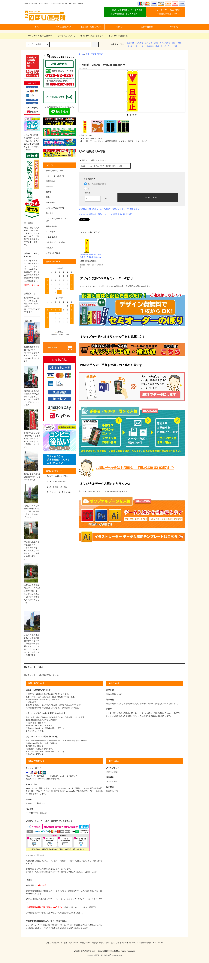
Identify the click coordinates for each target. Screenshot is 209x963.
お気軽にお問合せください (167, 14)
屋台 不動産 (176, 43)
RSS (154, 943)
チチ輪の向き (89, 179)
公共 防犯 (148, 43)
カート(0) (171, 26)
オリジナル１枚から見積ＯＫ (39, 36)
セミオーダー (139, 46)
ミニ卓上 (150, 46)
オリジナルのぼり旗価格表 (90, 36)
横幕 (157, 46)
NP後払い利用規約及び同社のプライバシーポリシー (46, 899)
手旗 (175, 46)
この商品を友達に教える (88, 209)
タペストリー (166, 46)
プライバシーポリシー (125, 943)
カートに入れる (148, 197)
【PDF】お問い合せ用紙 (55, 482)
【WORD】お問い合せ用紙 (57, 476)
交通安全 (130, 43)
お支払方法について (64, 27)
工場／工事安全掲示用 (95, 54)
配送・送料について (72, 943)
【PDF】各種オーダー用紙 (56, 487)
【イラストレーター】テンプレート (59, 493)
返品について (103, 214)
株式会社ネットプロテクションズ (56, 891)
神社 (156, 43)
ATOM (160, 943)
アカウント (118, 26)
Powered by (104, 955)
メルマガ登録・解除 (143, 943)
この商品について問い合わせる (112, 209)
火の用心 (139, 43)
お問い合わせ (145, 26)
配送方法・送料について (91, 27)
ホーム (37, 27)
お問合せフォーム (31, 285)
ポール (129, 46)
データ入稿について (65, 36)
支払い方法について (54, 943)
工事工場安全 (165, 43)
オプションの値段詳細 (87, 214)
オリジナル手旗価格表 (116, 36)
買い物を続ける (133, 209)
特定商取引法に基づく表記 (121, 214)
